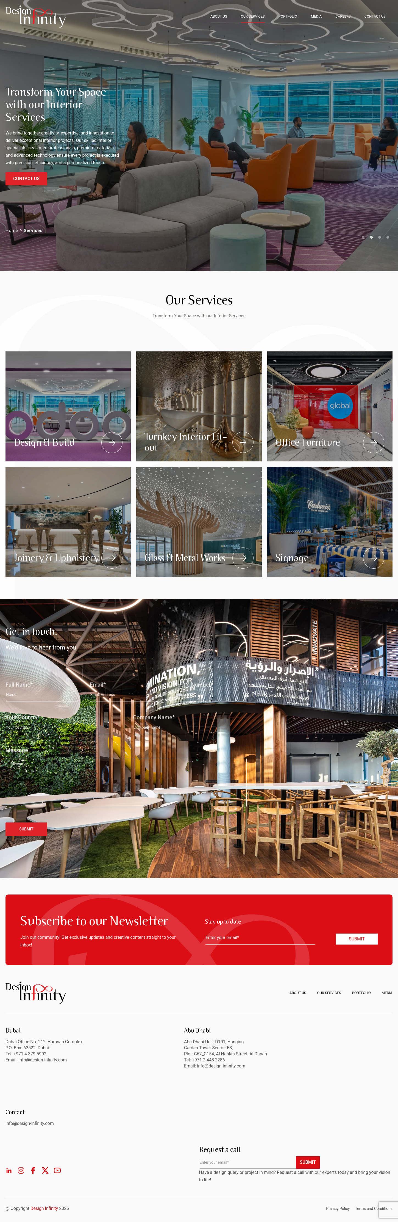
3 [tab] (379, 237)
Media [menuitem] (387, 993)
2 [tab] (371, 237)
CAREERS (342, 16)
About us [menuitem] (298, 993)
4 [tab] (387, 237)
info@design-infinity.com (221, 1066)
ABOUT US (218, 16)
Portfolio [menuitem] (361, 993)
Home (11, 230)
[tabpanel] (199, 135)
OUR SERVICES (253, 16)
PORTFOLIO (288, 16)
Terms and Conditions (374, 1208)
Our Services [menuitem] (329, 993)
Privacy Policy (338, 1208)
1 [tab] (363, 237)
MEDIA (316, 16)
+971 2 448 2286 (208, 1060)
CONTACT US (375, 16)
